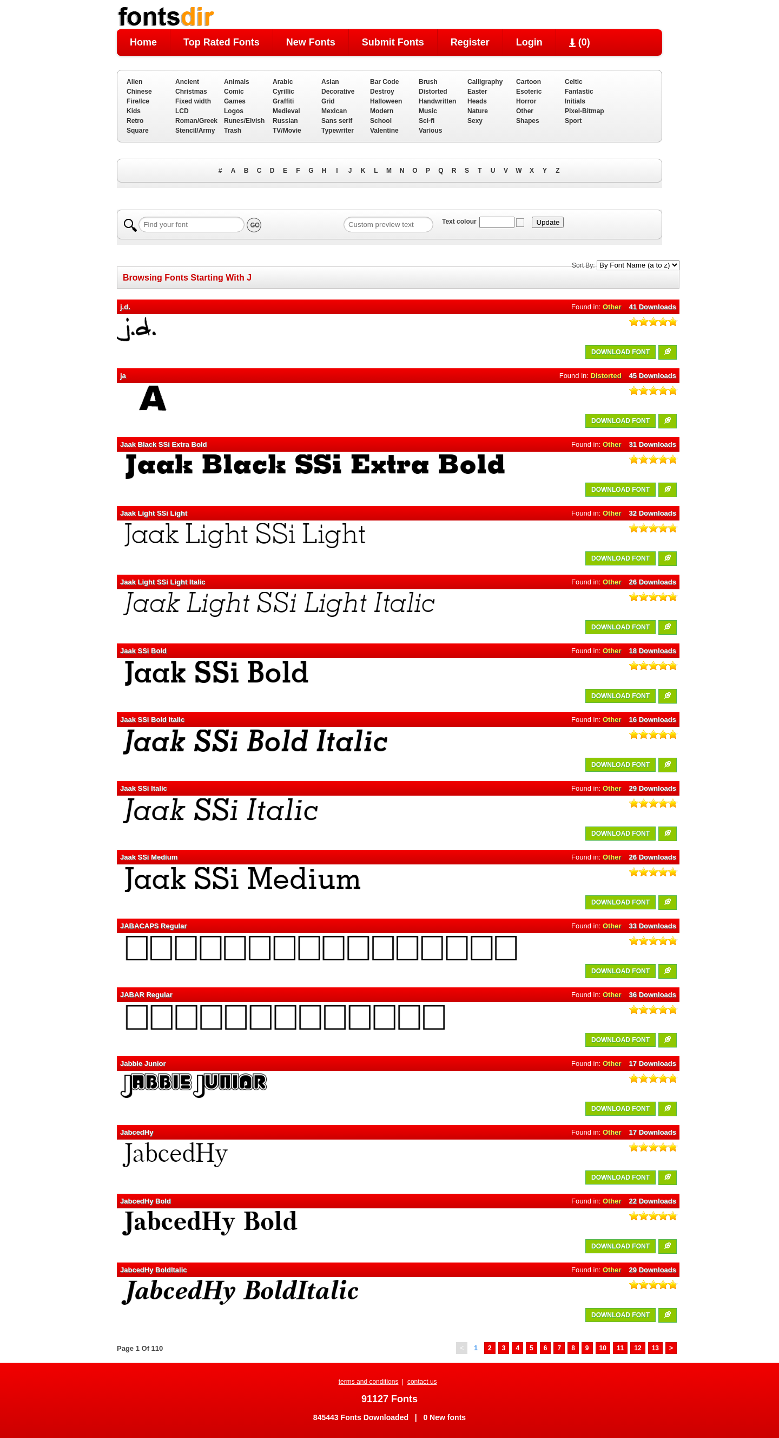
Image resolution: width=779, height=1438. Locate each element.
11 (620, 1348)
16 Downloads (652, 719)
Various (430, 130)
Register (470, 42)
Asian (330, 82)
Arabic (283, 82)
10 (602, 1348)
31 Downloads (652, 444)
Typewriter (337, 130)
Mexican (334, 111)
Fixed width (193, 101)
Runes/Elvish (244, 121)
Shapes (527, 121)
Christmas (191, 91)
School (381, 121)
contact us (422, 1381)
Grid (328, 101)
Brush (428, 82)
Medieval (286, 111)
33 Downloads (652, 926)
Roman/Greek (196, 121)
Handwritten (437, 101)
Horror (526, 101)
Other (524, 111)
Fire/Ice (138, 101)
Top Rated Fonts (221, 42)
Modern (381, 111)
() (579, 42)
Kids (134, 111)
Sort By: (583, 265)
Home (143, 42)
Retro (135, 121)
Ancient (187, 82)
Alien (134, 82)
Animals (236, 82)
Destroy (382, 91)
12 (637, 1348)
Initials (575, 101)
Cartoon (528, 82)
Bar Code (384, 82)
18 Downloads (652, 651)
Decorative (337, 91)
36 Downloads (652, 995)
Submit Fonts (393, 42)
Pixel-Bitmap (584, 111)
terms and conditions (369, 1381)
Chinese (139, 91)
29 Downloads (652, 788)
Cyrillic (283, 91)
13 (655, 1348)
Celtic (574, 82)
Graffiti (283, 101)
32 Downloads (652, 513)
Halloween (386, 101)
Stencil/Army (195, 130)
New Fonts (310, 42)
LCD (182, 111)
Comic (234, 91)
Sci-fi (426, 121)
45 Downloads (652, 376)
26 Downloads (652, 582)
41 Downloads (652, 307)
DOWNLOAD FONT (620, 352)
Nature (477, 111)
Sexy (475, 121)
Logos (233, 111)
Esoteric (529, 91)
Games (235, 101)
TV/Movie (287, 130)
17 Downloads (652, 1063)
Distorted (433, 91)
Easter (477, 91)
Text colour (459, 221)
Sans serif (336, 121)
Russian (285, 121)
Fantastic (579, 91)
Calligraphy (485, 82)
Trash (232, 130)
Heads (477, 101)
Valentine (384, 130)
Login (529, 42)
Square (138, 130)
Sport (573, 121)
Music (428, 111)
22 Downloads (652, 1201)
